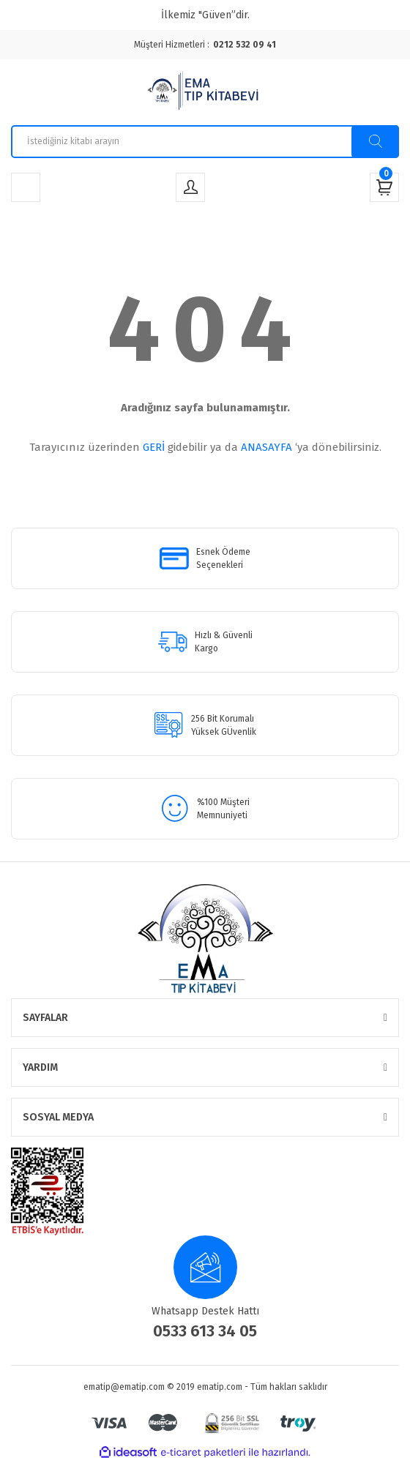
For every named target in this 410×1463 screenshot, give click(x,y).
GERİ (154, 447)
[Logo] (205, 92)
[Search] (205, 141)
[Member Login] (190, 187)
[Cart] (384, 187)
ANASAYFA (266, 447)
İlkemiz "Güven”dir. (205, 15)
